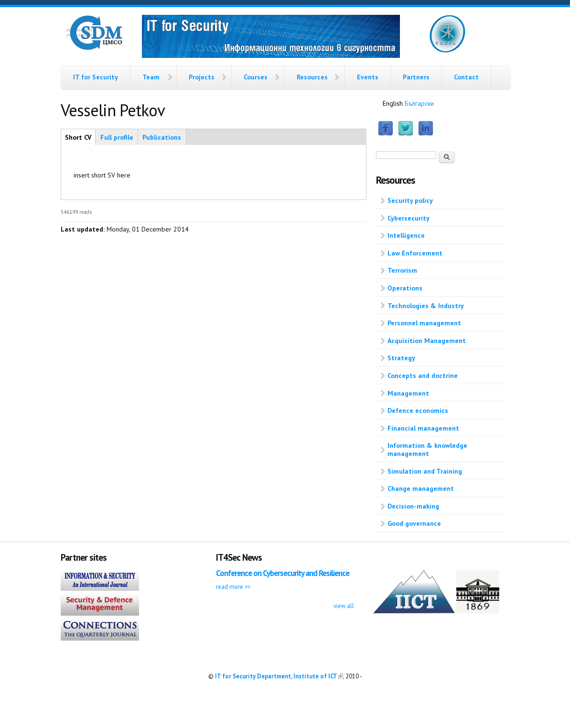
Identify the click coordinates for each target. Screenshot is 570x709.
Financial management (423, 428)
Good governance (414, 523)
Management (408, 393)
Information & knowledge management (427, 449)
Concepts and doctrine (422, 375)
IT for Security (95, 77)
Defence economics (417, 410)
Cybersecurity (408, 218)
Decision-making (413, 506)
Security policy (410, 200)
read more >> (233, 586)
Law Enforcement (414, 253)
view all (343, 605)
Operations (404, 288)
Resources (312, 77)
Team (151, 77)
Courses (256, 77)
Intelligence (406, 235)
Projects (202, 77)
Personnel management (424, 323)
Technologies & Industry (425, 305)
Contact (466, 77)
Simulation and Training (424, 471)
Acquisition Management (426, 340)
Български (419, 103)
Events (367, 77)
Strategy (401, 358)
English (393, 103)
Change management (420, 488)
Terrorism (402, 270)
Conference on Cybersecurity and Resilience (282, 573)
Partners (416, 77)
